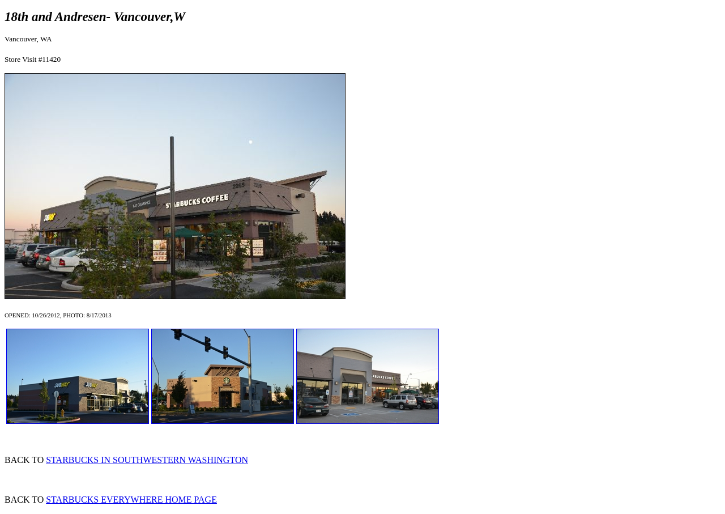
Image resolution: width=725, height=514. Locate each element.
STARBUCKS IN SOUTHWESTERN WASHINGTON (147, 460)
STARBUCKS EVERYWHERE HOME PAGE (131, 499)
